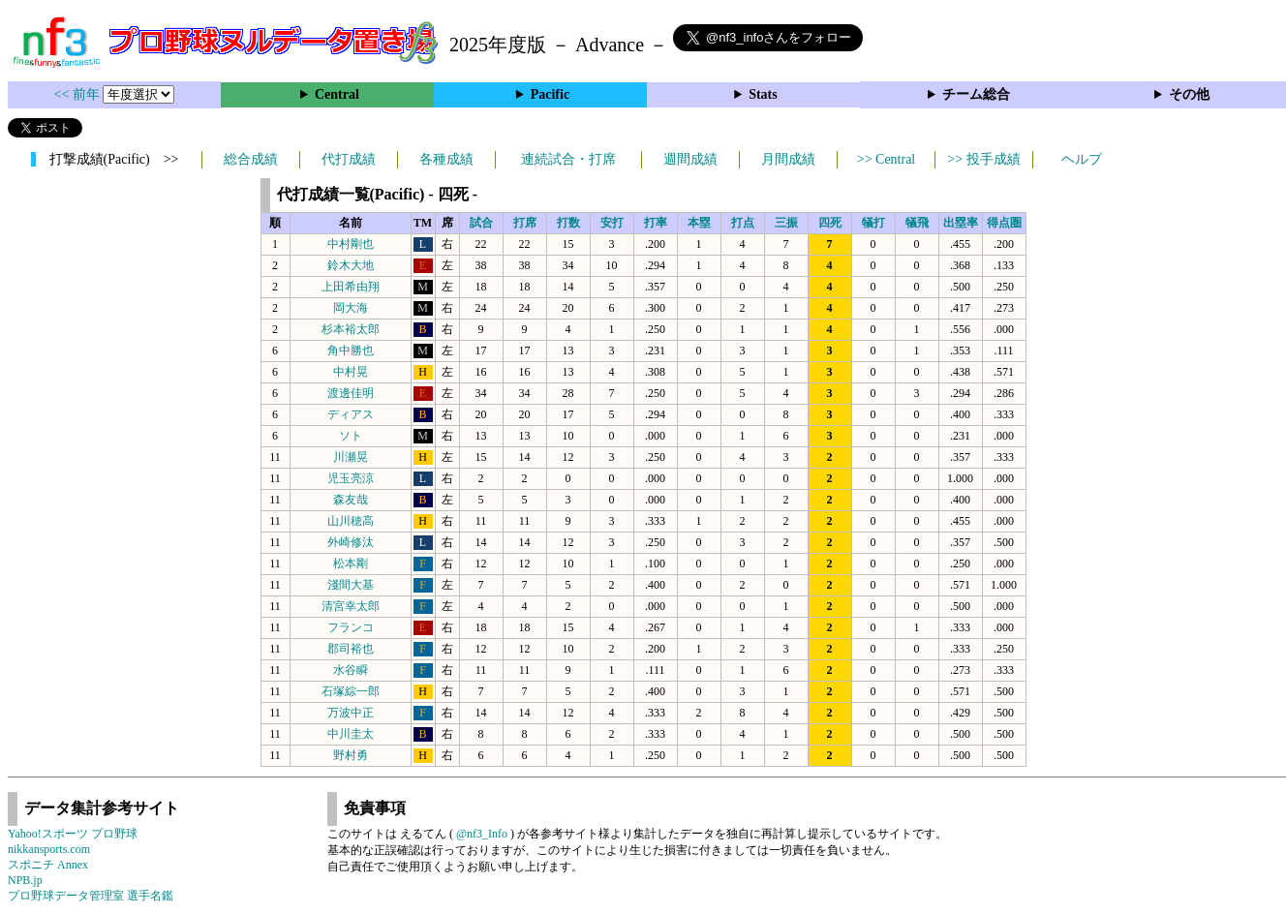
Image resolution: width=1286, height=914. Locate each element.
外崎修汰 (350, 542)
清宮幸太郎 (351, 606)
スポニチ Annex (48, 864)
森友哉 (350, 499)
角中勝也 (350, 350)
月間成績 (788, 159)
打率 (655, 222)
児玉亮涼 (350, 478)
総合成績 (251, 159)
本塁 (699, 222)
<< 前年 (79, 94)
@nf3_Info (481, 833)
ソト (350, 435)
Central (337, 94)
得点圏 (1004, 222)
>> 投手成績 (983, 159)
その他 (1189, 94)
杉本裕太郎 (351, 329)
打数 (568, 222)
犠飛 (917, 222)
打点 (742, 222)
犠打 (873, 222)
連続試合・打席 (568, 159)
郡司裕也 (350, 648)
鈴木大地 (350, 265)
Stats (763, 94)
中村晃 (350, 372)
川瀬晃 (350, 457)
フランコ (350, 627)
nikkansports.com (49, 849)
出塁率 (960, 222)
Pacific (550, 94)
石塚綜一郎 (351, 691)
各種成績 (446, 159)
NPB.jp (25, 880)
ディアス (350, 414)
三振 (786, 222)
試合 (481, 222)
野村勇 (350, 755)
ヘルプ (1081, 159)
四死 (830, 222)
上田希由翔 (351, 286)
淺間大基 (350, 585)
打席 (524, 222)
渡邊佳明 (350, 393)
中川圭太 (350, 734)
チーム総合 (976, 94)
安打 (612, 222)
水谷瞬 (350, 670)
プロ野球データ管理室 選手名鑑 (90, 895)
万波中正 (350, 712)
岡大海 (350, 308)
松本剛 (350, 563)
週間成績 (690, 159)
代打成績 (349, 159)
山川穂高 (350, 521)
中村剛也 (350, 244)
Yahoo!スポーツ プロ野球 (73, 833)
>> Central (886, 159)
